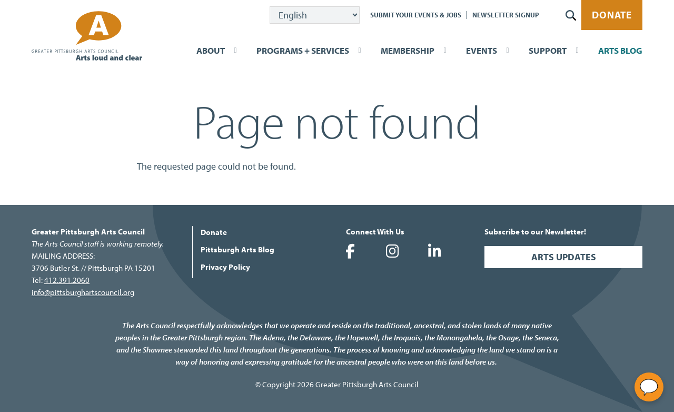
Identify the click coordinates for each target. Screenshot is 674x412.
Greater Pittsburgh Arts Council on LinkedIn (434, 251)
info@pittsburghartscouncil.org (83, 292)
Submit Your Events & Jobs (415, 15)
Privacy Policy (225, 267)
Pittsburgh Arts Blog (237, 249)
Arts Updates (563, 257)
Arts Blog (620, 50)
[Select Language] (315, 15)
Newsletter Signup (505, 15)
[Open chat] (649, 386)
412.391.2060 (67, 280)
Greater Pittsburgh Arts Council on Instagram (392, 251)
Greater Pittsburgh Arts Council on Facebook (350, 251)
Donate (612, 14)
